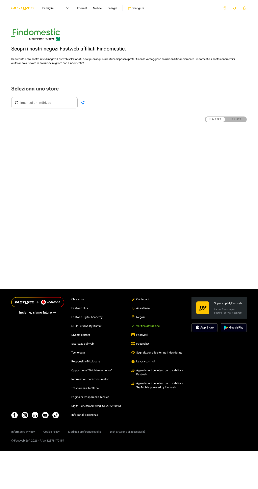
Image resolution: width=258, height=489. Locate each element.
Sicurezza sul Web (82, 343)
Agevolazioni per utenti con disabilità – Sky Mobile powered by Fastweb (157, 385)
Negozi (138, 317)
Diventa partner (80, 334)
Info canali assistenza (84, 414)
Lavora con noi (143, 361)
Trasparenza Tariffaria (85, 388)
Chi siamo (77, 299)
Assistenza (140, 308)
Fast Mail (139, 334)
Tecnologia (78, 352)
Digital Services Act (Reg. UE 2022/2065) (96, 405)
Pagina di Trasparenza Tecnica (90, 397)
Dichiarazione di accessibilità (128, 431)
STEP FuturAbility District (86, 325)
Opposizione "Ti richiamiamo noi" (91, 370)
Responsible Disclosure (85, 361)
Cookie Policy (51, 431)
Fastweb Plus (79, 308)
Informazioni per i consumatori (90, 379)
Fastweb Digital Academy (86, 317)
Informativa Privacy (23, 431)
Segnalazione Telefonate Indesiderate (156, 352)
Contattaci (140, 299)
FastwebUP (140, 343)
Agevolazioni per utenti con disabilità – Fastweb (157, 372)
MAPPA (215, 119)
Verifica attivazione (145, 325)
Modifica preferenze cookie (84, 431)
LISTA (236, 119)
